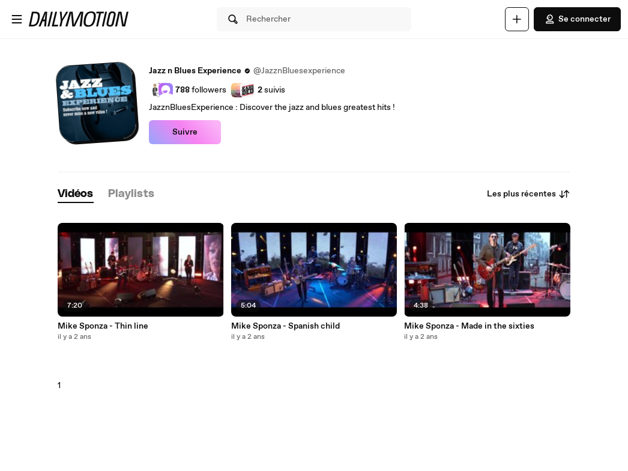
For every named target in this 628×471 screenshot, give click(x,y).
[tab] (76, 194)
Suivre (185, 132)
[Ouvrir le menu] (16, 19)
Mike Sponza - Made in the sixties (469, 326)
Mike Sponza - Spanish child (285, 326)
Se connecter (577, 19)
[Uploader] (517, 19)
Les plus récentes (528, 194)
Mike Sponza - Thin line (103, 326)
